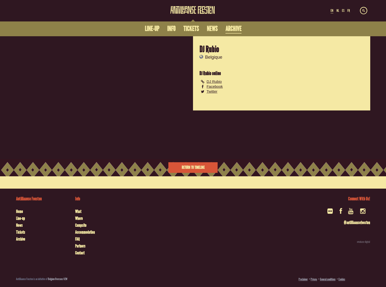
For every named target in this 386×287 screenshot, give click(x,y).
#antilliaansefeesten (357, 222)
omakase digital (363, 242)
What (78, 211)
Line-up (20, 218)
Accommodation (85, 232)
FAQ (77, 239)
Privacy (314, 279)
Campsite (80, 225)
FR (348, 10)
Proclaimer (303, 279)
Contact (79, 253)
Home (19, 211)
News (19, 225)
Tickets (20, 232)
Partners (80, 246)
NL (338, 10)
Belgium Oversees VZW (57, 279)
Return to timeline (193, 167)
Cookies (341, 279)
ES (343, 10)
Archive (20, 239)
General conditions (328, 279)
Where (79, 218)
